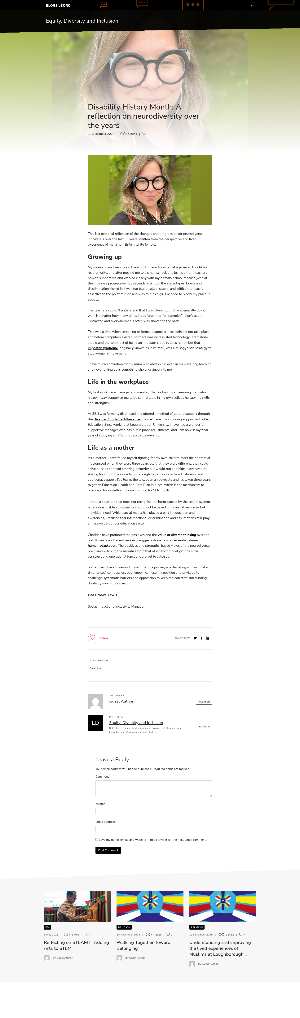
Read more (203, 701)
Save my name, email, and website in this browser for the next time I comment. (152, 840)
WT (150, 906)
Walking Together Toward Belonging (143, 945)
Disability (95, 668)
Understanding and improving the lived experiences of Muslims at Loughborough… (220, 948)
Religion (124, 927)
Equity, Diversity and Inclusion (82, 21)
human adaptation (102, 545)
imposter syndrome (103, 348)
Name (99, 804)
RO (77, 906)
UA (222, 906)
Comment (102, 777)
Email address (105, 822)
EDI (47, 927)
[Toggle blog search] (250, 5)
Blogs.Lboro (58, 5)
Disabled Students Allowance (117, 419)
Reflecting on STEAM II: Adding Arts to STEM (76, 945)
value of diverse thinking (177, 535)
